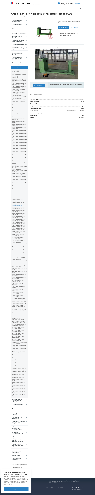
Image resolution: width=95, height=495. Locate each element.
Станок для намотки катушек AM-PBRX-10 (18, 122)
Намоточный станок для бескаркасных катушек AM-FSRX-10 (19, 115)
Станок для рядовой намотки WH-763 (18, 105)
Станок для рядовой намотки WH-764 (18, 102)
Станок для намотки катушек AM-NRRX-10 (18, 119)
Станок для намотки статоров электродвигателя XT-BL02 (19, 87)
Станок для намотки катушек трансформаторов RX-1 (18, 186)
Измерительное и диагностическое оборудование (16, 451)
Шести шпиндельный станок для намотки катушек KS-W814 (19, 310)
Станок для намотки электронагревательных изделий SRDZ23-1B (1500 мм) (19, 261)
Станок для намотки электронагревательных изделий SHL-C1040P (19, 170)
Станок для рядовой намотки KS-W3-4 (19, 149)
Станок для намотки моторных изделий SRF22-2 (19, 275)
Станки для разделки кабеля (17, 37)
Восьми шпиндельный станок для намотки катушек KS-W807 (18, 322)
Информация (53, 8)
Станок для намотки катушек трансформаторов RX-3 (18, 192)
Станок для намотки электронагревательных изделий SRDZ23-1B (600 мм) (19, 265)
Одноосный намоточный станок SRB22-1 (19, 269)
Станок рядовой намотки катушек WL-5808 (17, 290)
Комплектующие (16, 455)
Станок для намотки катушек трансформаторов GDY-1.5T (18, 208)
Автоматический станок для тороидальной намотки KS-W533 (19, 367)
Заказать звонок (78, 3)
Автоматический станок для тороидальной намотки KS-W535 (19, 361)
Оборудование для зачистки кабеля (17, 29)
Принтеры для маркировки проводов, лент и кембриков (18, 423)
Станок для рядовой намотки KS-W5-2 (19, 180)
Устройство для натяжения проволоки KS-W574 (18, 331)
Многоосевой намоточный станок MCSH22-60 (18, 281)
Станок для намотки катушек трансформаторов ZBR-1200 (18, 226)
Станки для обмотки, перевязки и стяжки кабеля (19, 48)
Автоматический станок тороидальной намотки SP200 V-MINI (19, 306)
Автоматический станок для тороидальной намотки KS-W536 (19, 358)
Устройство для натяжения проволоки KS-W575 (18, 328)
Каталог (19, 8)
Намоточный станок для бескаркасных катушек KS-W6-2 (19, 96)
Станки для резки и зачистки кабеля (17, 21)
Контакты (70, 8)
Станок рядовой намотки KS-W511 (18, 389)
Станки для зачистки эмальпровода (17, 25)
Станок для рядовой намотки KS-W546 (19, 346)
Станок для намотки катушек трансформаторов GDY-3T (18, 214)
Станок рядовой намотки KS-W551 (18, 395)
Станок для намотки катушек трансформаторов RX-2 (18, 189)
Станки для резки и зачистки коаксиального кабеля (18, 53)
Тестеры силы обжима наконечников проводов (18, 409)
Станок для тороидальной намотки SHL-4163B (18, 253)
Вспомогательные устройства (16, 459)
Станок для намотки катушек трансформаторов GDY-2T (18, 211)
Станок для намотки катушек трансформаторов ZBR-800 (18, 220)
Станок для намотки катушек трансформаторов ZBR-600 (18, 229)
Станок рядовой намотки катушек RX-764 (17, 284)
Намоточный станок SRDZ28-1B (19, 257)
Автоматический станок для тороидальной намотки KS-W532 (19, 371)
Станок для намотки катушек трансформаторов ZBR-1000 (18, 223)
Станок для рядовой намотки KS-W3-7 (19, 140)
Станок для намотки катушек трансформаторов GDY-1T (18, 205)
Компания (34, 8)
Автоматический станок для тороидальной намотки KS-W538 (19, 352)
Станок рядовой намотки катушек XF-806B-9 (17, 296)
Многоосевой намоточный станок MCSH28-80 (18, 238)
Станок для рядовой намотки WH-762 (18, 108)
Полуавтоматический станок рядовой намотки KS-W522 (18, 374)
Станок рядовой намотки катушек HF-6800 (17, 293)
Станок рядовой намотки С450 (19, 301)
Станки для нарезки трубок (19, 44)
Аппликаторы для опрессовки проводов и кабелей (18, 445)
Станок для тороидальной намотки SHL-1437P (18, 247)
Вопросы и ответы (48, 487)
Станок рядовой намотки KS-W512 (18, 386)
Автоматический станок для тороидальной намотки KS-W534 (19, 364)
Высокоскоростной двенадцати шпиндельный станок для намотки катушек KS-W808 (19, 318)
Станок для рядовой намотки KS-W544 (19, 349)
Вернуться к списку (16, 473)
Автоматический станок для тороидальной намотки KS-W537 (19, 355)
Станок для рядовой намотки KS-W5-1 (19, 183)
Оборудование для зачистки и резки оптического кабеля (17, 428)
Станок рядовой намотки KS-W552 (18, 392)
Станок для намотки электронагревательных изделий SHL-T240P (19, 166)
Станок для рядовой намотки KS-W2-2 (19, 131)
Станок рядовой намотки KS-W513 (18, 383)
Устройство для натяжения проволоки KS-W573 (18, 334)
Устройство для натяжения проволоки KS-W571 (18, 340)
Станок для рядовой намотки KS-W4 (19, 158)
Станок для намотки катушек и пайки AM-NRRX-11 (19, 125)
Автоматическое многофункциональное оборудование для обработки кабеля (18, 434)
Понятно (16, 489)
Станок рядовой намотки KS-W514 (18, 380)
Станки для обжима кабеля (19, 33)
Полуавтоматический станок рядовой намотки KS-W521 (18, 377)
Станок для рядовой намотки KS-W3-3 (19, 152)
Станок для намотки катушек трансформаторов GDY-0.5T (18, 202)
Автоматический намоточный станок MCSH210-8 (18, 235)
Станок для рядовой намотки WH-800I (18, 287)
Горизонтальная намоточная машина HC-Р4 (18, 93)
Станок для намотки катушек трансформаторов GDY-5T (18, 217)
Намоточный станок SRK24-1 (18, 255)
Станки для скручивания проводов (18, 413)
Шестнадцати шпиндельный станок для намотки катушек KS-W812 (19, 314)
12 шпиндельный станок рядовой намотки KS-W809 (19, 343)
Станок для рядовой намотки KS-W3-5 (19, 146)
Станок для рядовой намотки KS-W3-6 (19, 143)
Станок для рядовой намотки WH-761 (18, 111)
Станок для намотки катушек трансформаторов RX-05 (18, 198)
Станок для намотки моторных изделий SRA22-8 (19, 278)
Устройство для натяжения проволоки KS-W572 (18, 337)
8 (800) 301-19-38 (67, 3)
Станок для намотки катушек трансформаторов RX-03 (18, 195)
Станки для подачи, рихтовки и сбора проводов (17, 400)
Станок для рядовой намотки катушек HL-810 (18, 71)
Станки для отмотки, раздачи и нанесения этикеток (17, 58)
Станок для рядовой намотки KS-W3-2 (19, 155)
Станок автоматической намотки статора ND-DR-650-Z (19, 74)
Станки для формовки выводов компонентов (17, 405)
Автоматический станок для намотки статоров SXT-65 (18, 174)
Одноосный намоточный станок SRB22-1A (19, 272)
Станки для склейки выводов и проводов (17, 63)
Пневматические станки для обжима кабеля (18, 41)
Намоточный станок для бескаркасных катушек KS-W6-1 (19, 99)
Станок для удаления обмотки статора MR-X (19, 177)
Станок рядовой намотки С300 (19, 303)
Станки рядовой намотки (18, 67)
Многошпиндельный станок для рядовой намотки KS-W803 (19, 325)
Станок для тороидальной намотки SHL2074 (18, 250)
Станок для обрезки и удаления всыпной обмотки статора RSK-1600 (19, 80)
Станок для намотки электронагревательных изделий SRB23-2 (19, 162)
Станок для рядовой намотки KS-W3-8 (19, 137)
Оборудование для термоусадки (17, 418)
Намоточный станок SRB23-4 (18, 240)
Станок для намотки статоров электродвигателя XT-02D (19, 84)
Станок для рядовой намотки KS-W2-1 (19, 134)
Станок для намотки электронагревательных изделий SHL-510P (19, 243)
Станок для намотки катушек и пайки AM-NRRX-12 (19, 128)
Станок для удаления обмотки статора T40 (19, 77)
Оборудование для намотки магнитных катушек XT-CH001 (18, 299)
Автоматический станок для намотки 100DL (18, 90)
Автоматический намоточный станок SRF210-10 (18, 232)
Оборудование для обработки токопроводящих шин (17, 440)
